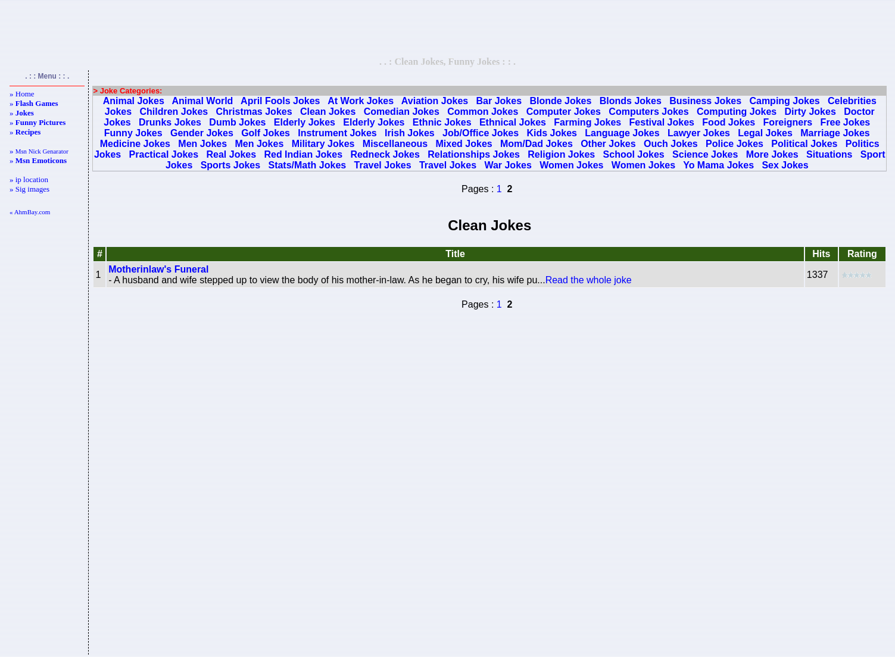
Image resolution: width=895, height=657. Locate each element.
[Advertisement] (448, 28)
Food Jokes (728, 122)
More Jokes (772, 154)
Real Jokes (231, 154)
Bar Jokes (499, 101)
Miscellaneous (395, 144)
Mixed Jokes (464, 144)
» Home (22, 93)
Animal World (202, 101)
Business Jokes (705, 101)
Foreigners (788, 122)
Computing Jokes (737, 112)
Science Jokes (705, 154)
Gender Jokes (201, 133)
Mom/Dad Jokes (536, 144)
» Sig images (29, 188)
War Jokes (507, 165)
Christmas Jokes (254, 112)
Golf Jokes (265, 133)
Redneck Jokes (385, 154)
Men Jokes (202, 144)
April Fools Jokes (280, 101)
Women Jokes (571, 165)
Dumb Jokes (237, 122)
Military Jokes (323, 144)
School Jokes (634, 154)
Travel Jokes (382, 165)
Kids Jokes (551, 133)
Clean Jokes (327, 112)
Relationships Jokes (474, 154)
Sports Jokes (230, 165)
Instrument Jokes (337, 133)
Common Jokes (482, 112)
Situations (829, 154)
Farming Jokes (587, 122)
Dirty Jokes (810, 112)
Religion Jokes (561, 154)
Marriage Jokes (835, 133)
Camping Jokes (784, 101)
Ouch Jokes (671, 144)
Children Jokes (173, 112)
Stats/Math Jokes (307, 165)
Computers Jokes (648, 112)
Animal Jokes (133, 101)
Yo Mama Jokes (718, 165)
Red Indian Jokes (303, 154)
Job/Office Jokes (480, 133)
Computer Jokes (563, 112)
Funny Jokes (133, 133)
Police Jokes (734, 144)
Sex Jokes (785, 165)
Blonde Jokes (560, 101)
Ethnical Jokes (512, 122)
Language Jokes (622, 133)
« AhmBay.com (30, 211)
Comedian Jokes (401, 112)
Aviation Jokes (434, 101)
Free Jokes (846, 122)
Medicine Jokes (135, 144)
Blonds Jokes (631, 101)
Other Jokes (608, 144)
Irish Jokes (410, 133)
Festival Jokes (661, 122)
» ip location (29, 179)
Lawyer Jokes (699, 133)
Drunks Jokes (170, 122)
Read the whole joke (588, 280)
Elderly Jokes (304, 122)
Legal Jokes (765, 133)
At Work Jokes (361, 101)
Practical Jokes (164, 154)
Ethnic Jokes (442, 122)
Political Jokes (804, 144)
